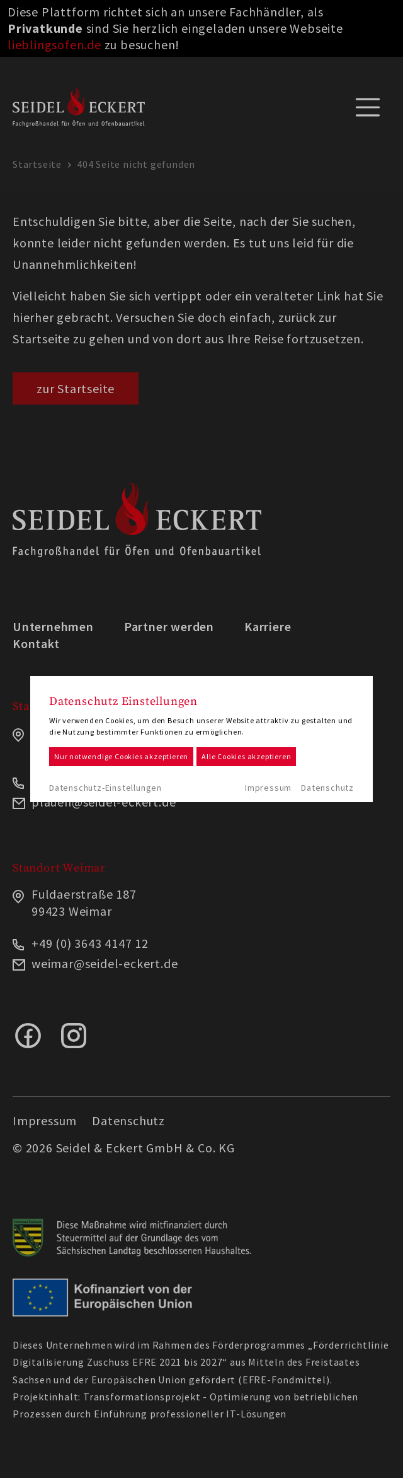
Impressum (268, 787)
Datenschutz (327, 787)
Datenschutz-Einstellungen (105, 787)
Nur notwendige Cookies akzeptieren (121, 756)
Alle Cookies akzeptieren (246, 756)
